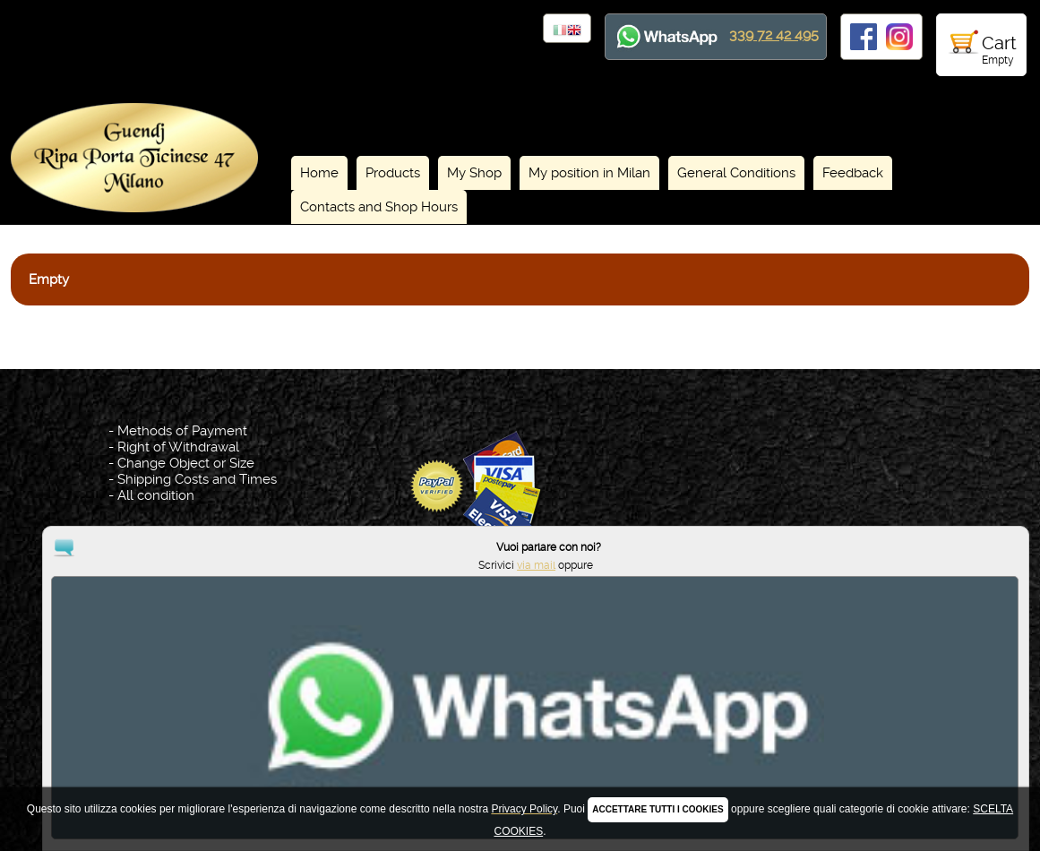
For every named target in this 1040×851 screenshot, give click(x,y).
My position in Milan (589, 173)
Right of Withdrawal (178, 447)
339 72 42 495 (774, 34)
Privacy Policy (523, 755)
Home (319, 173)
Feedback (852, 173)
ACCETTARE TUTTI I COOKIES (657, 809)
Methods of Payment (182, 431)
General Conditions (736, 173)
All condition (155, 495)
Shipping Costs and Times (197, 479)
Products (392, 173)
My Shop (474, 173)
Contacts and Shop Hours (379, 207)
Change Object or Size (185, 463)
